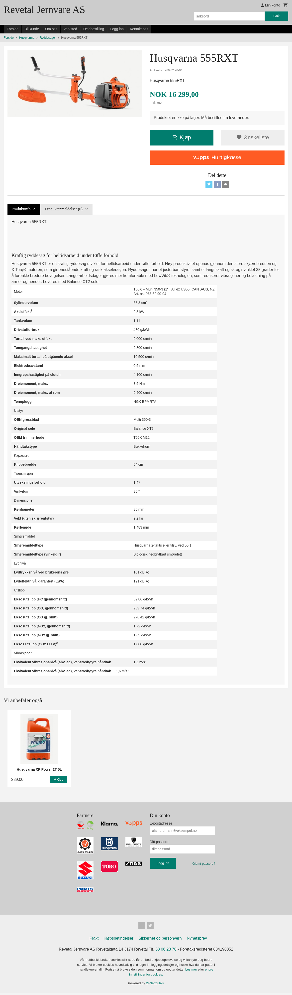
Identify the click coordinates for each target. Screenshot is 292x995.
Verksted (70, 29)
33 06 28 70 (166, 951)
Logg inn (117, 29)
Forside (12, 29)
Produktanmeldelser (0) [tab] (64, 210)
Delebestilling (93, 29)
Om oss (51, 29)
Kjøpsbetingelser (118, 940)
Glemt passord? (203, 864)
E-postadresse (161, 824)
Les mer (191, 971)
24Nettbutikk (155, 985)
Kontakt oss (139, 29)
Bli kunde (32, 29)
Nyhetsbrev (197, 940)
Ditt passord (159, 843)
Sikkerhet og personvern (160, 940)
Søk (276, 16)
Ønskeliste (252, 137)
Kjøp (181, 137)
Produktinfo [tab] (20, 210)
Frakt (94, 940)
